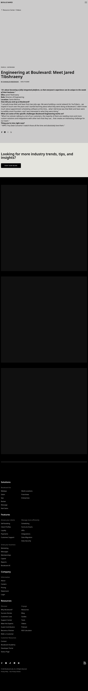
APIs (23, 530)
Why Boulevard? (7, 610)
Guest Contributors (8, 627)
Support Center (6, 620)
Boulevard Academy (8, 645)
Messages (4, 552)
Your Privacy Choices (15, 671)
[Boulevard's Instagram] (6, 663)
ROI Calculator (26, 630)
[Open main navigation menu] (86, 2)
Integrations (25, 534)
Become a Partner (7, 630)
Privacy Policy (4, 671)
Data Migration (26, 537)
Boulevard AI (5, 565)
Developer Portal (7, 648)
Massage (4, 505)
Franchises (25, 494)
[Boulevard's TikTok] (10, 663)
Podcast (24, 627)
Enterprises (25, 498)
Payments (4, 534)
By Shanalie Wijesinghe (10, 82)
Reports (4, 562)
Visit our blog (11, 165)
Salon (3, 494)
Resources (25, 610)
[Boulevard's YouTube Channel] (18, 663)
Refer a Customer (7, 634)
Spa (2, 498)
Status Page (5, 652)
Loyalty (3, 530)
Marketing (4, 548)
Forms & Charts (27, 527)
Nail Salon (4, 508)
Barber (3, 501)
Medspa (4, 491)
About (3, 581)
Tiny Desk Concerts (14, 125)
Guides (23, 617)
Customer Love (6, 617)
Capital (3, 559)
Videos (18, 10)
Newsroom (5, 591)
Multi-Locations (26, 491)
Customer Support (7, 537)
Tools (23, 620)
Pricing (3, 588)
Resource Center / (9, 10)
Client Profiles (6, 527)
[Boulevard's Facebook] (2, 663)
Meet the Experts (7, 623)
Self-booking (5, 523)
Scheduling (25, 523)
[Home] (7, 2)
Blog (23, 613)
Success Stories (6, 613)
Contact (4, 641)
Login (3, 594)
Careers (4, 584)
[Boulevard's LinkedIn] (14, 663)
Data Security (26, 541)
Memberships (6, 555)
